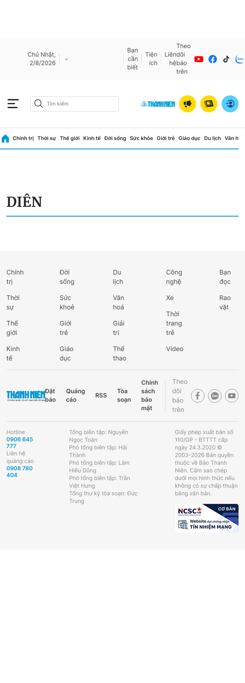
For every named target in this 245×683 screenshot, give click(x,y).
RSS (101, 395)
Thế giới (70, 138)
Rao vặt (225, 302)
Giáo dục (190, 138)
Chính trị (23, 138)
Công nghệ (174, 277)
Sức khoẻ (67, 302)
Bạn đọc (225, 277)
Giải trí (118, 328)
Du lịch (212, 138)
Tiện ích (151, 59)
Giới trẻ (166, 138)
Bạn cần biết (132, 59)
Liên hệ (171, 59)
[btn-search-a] (39, 103)
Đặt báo (50, 395)
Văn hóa (235, 138)
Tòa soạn (124, 395)
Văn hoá (118, 302)
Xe (170, 298)
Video (175, 349)
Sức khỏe (141, 138)
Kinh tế (92, 138)
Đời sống (115, 138)
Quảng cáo (75, 395)
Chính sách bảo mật (149, 395)
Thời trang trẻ (174, 323)
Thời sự (46, 138)
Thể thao (119, 353)
